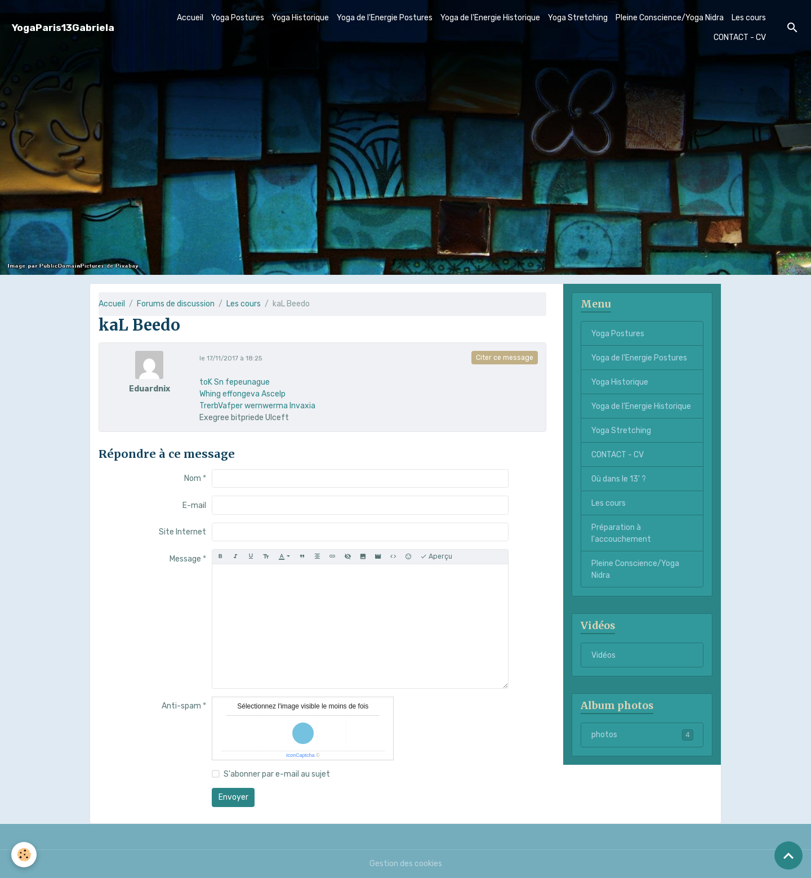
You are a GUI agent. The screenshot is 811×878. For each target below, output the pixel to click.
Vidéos (603, 655)
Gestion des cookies (405, 863)
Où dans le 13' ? (618, 479)
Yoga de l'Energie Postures (385, 18)
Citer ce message (504, 358)
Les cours (749, 18)
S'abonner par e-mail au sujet (277, 774)
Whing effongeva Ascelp (242, 394)
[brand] (63, 28)
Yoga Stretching (578, 18)
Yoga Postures (237, 18)
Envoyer (233, 797)
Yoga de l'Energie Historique (490, 18)
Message (185, 559)
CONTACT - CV (740, 37)
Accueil (190, 18)
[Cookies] (24, 854)
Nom (192, 478)
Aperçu (436, 556)
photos (642, 735)
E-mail (194, 505)
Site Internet (182, 532)
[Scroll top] (788, 855)
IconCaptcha (300, 755)
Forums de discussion (176, 304)
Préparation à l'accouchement (621, 533)
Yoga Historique (300, 18)
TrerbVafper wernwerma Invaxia (257, 406)
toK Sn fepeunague (234, 382)
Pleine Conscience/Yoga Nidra (670, 18)
